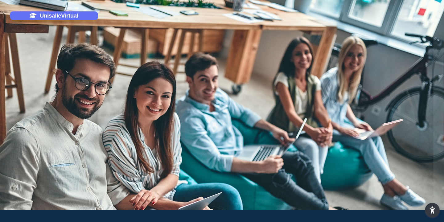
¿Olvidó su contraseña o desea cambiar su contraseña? (379, 167)
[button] (432, 210)
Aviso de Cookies (415, 201)
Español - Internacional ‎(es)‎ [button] (354, 201)
